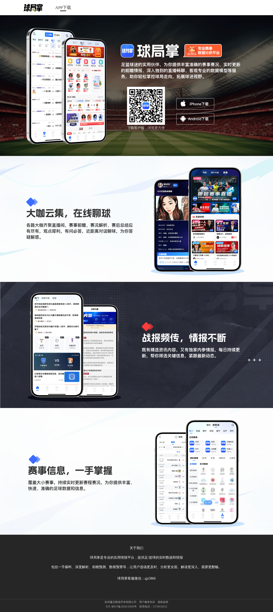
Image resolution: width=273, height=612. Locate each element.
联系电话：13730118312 (153, 606)
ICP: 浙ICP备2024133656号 (121, 606)
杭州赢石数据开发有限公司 (120, 602)
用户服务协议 (147, 602)
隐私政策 (163, 602)
